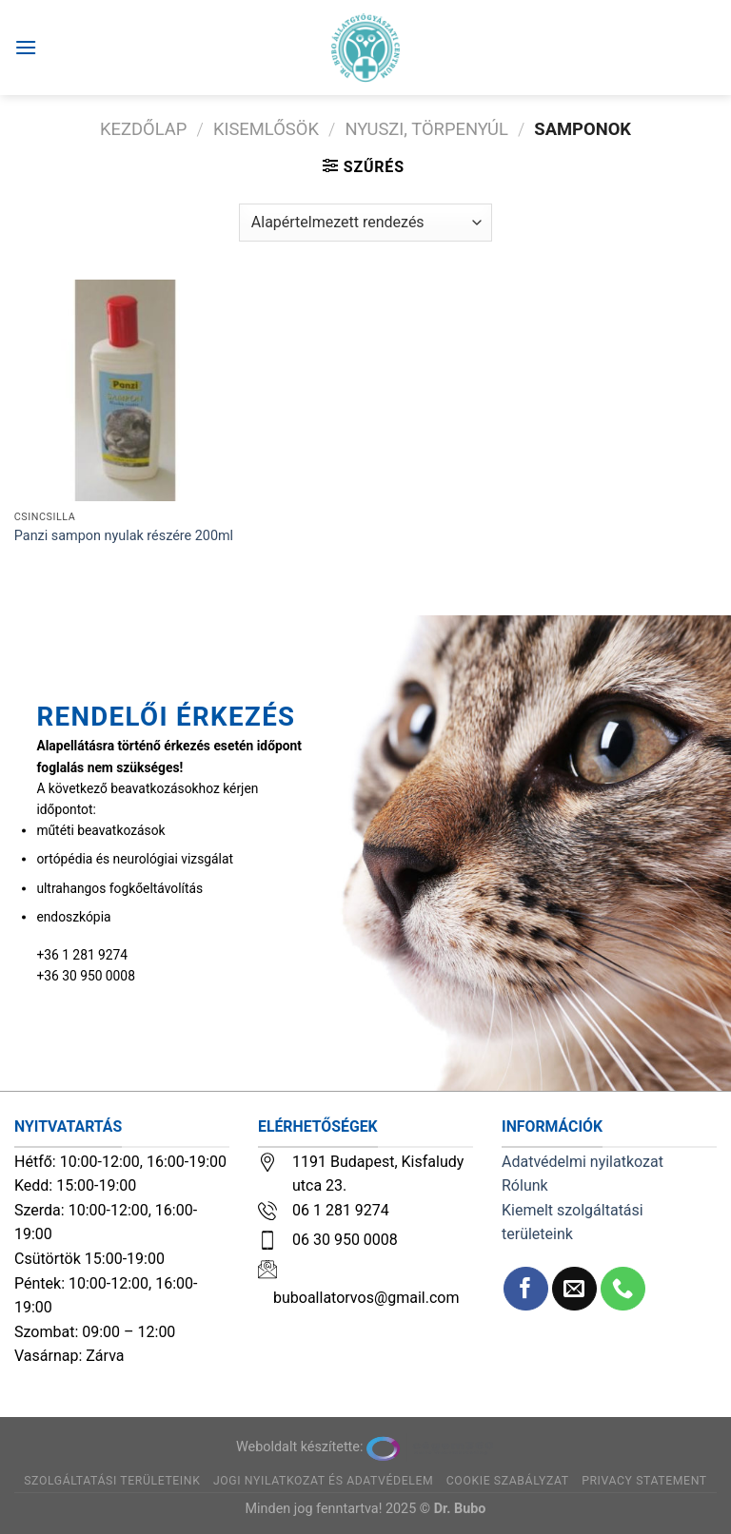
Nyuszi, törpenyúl (426, 129)
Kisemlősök (266, 129)
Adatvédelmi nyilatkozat (582, 1162)
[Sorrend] (365, 223)
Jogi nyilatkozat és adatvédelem (323, 1480)
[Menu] (25, 47)
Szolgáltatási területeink (112, 1480)
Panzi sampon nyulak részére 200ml (123, 536)
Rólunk (525, 1185)
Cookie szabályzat (507, 1480)
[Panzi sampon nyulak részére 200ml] (125, 390)
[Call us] (623, 1289)
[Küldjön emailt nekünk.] (574, 1289)
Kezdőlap (143, 129)
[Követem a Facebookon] (526, 1289)
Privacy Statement (644, 1480)
